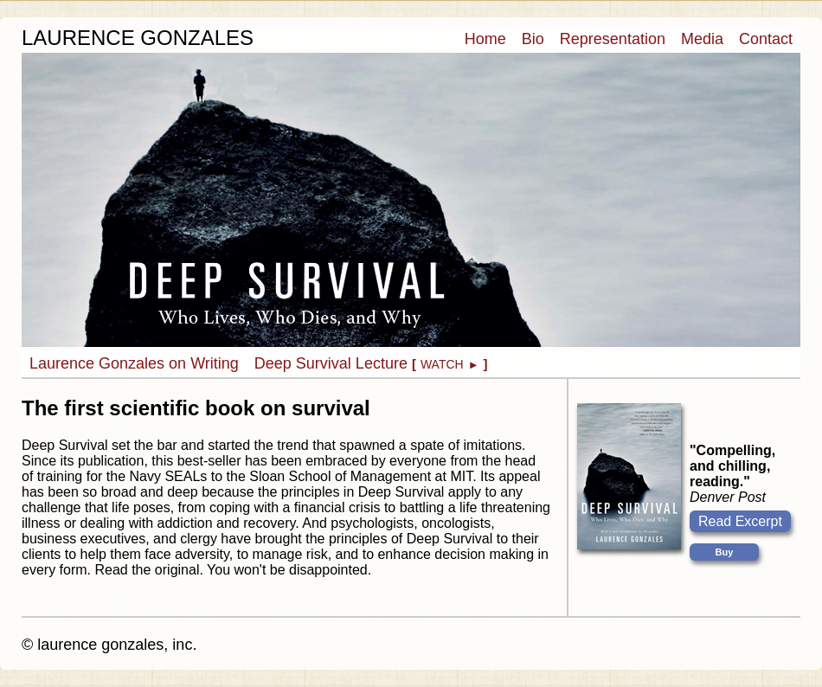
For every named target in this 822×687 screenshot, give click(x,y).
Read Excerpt (740, 521)
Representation (612, 39)
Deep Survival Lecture (371, 363)
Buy (725, 552)
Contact (766, 39)
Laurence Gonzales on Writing (134, 363)
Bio (533, 39)
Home (485, 39)
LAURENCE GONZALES (138, 37)
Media (702, 39)
